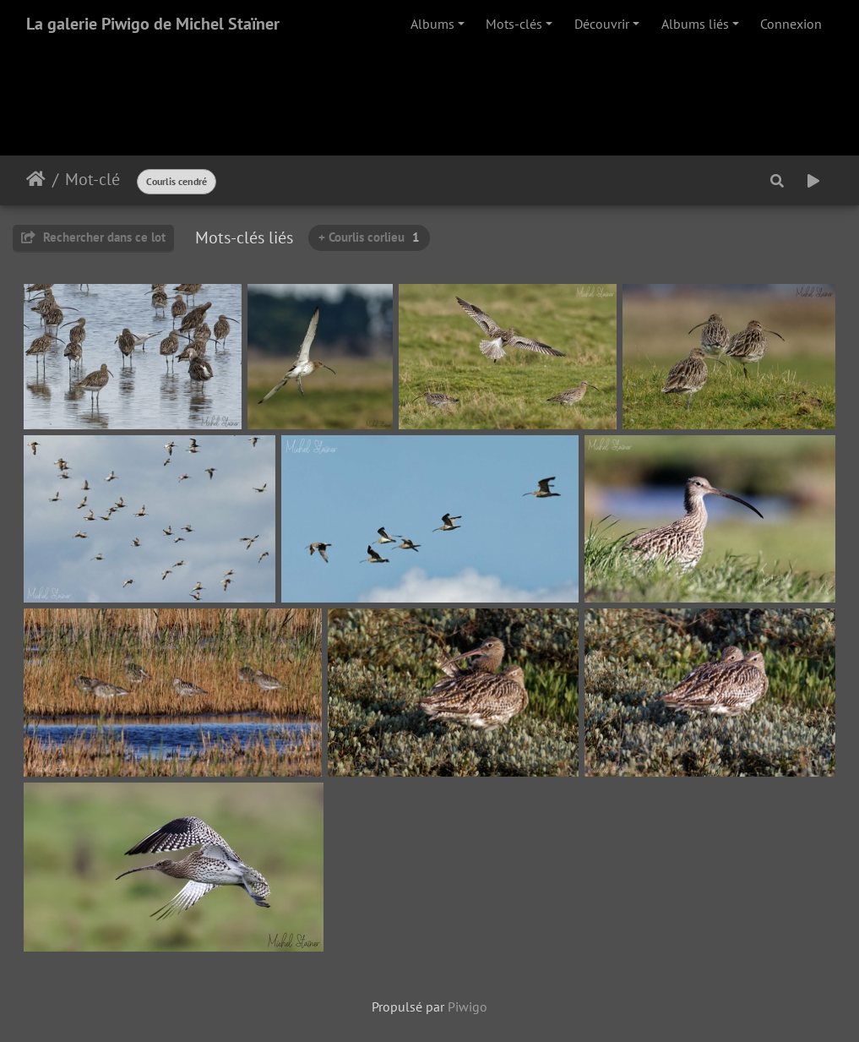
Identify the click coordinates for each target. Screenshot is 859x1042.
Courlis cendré (176, 181)
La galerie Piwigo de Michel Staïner (153, 24)
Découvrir (601, 23)
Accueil (36, 179)
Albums (432, 23)
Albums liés (695, 23)
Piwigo (467, 1006)
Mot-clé (92, 179)
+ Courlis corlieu (369, 237)
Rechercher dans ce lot (93, 237)
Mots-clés (514, 23)
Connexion (791, 23)
